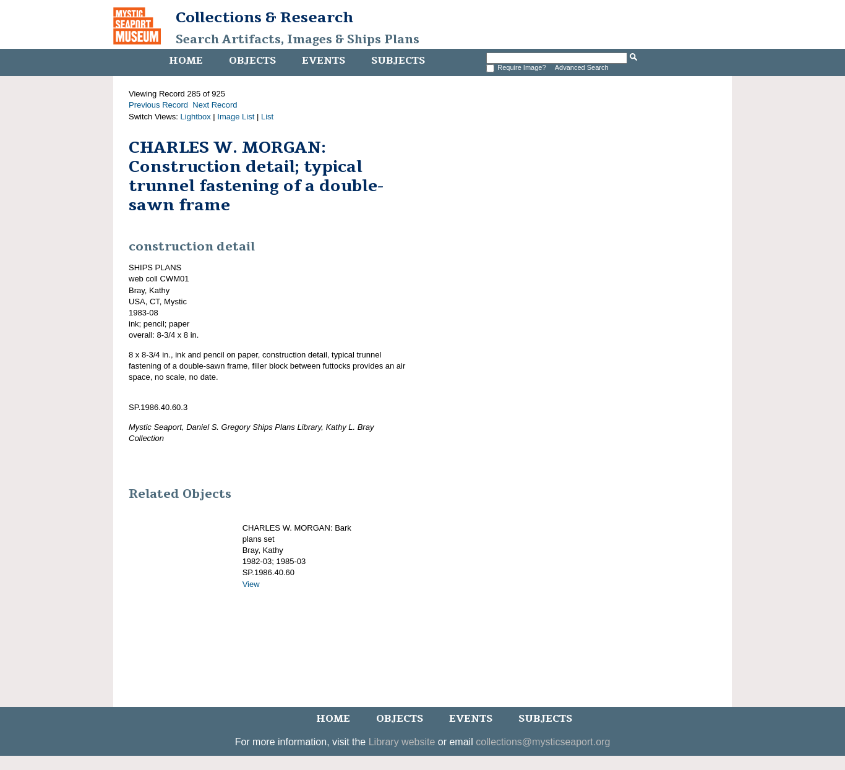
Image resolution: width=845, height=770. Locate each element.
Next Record (214, 104)
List (267, 116)
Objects (252, 60)
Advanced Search (582, 67)
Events (323, 60)
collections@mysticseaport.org (543, 742)
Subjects (398, 60)
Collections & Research (264, 17)
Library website (402, 742)
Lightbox (196, 116)
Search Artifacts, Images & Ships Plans (297, 40)
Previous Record (158, 104)
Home (186, 60)
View (251, 584)
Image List (235, 116)
